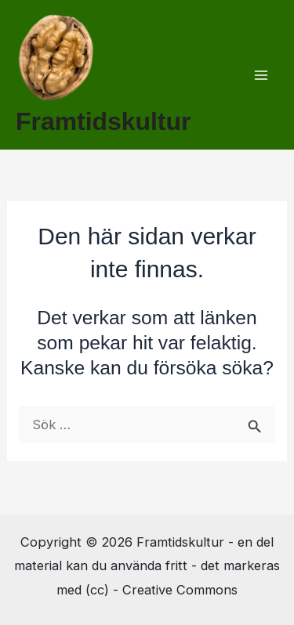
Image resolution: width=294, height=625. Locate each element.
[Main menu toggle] (260, 74)
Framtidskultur (103, 121)
